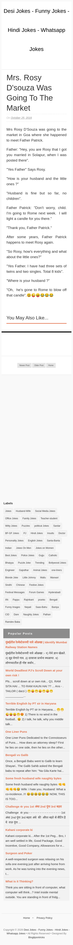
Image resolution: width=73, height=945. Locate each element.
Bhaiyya (9, 562)
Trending (39, 562)
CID (7, 614)
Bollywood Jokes (57, 562)
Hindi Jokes (37, 533)
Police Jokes (27, 555)
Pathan (47, 614)
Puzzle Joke (24, 562)
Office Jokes (11, 518)
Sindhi (8, 585)
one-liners (57, 570)
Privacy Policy (44, 917)
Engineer (10, 570)
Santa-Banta (53, 540)
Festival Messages (15, 592)
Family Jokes (29, 518)
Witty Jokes (11, 526)
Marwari (54, 577)
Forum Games (36, 592)
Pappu (16, 599)
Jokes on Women (45, 548)
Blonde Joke (11, 577)
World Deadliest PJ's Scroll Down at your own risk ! (33, 673)
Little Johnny (29, 577)
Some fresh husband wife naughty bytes (33, 778)
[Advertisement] (33, 438)
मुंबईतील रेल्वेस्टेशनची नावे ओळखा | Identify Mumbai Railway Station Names (36, 645)
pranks (41, 599)
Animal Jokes (40, 570)
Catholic (53, 555)
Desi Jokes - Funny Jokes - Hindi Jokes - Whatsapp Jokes (36, 30)
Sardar (56, 526)
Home (51, 365)
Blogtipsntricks (36, 937)
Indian (8, 548)
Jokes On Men (23, 548)
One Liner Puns (16, 731)
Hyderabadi (54, 592)
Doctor (61, 533)
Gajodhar (24, 570)
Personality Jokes (14, 540)
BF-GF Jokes (12, 533)
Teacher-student (49, 518)
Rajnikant (29, 599)
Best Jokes (11, 555)
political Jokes (41, 526)
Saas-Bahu (41, 607)
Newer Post (24, 365)
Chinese (20, 585)
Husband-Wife (23, 511)
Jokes (8, 511)
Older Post (38, 365)
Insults (50, 533)
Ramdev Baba (12, 622)
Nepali (28, 607)
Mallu (43, 577)
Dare (16, 614)
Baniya (55, 607)
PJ (25, 533)
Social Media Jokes (45, 511)
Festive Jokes (36, 585)
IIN (6, 599)
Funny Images (12, 607)
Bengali (53, 599)
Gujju (41, 555)
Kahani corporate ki (19, 829)
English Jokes (35, 540)
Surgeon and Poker (18, 853)
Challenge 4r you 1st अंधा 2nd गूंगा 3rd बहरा (33, 806)
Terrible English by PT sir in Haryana (30, 703)
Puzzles (26, 526)
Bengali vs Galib (16, 755)
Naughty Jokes (31, 614)
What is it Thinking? (19, 881)
